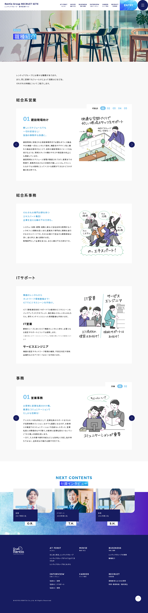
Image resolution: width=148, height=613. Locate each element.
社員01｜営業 (55, 581)
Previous (16, 144)
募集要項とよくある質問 (117, 581)
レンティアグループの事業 (118, 555)
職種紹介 (112, 558)
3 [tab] (115, 108)
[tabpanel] (74, 143)
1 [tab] (103, 108)
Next (132, 144)
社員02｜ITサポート (57, 584)
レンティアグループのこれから (60, 564)
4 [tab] (120, 108)
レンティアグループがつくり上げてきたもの (62, 559)
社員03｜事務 (55, 588)
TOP (138, 598)
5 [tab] (126, 108)
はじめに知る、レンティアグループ (62, 555)
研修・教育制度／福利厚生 (118, 584)
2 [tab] (109, 108)
